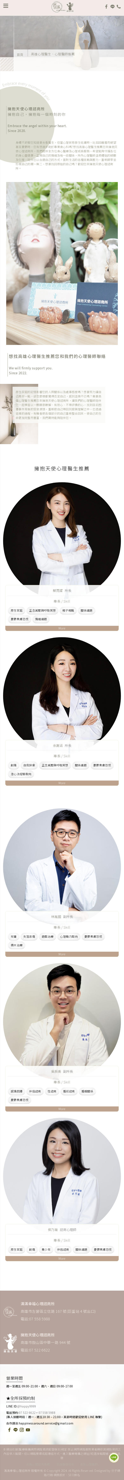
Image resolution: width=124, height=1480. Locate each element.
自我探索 (29, 765)
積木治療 (16, 945)
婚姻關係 (87, 1091)
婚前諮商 (69, 1091)
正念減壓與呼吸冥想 (42, 611)
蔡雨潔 (62, 590)
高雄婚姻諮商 (65, 1464)
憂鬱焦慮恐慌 (19, 619)
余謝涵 (62, 745)
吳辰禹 (62, 1071)
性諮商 (52, 1091)
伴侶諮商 (35, 1091)
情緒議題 (41, 619)
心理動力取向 (69, 936)
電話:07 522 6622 (35, 1350)
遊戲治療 (47, 936)
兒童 (14, 936)
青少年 (46, 1249)
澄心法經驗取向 (21, 774)
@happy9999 (26, 1406)
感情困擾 (16, 1091)
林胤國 (62, 916)
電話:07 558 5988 (35, 1318)
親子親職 (68, 611)
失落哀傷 (29, 936)
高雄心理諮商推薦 (38, 1464)
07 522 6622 (27, 1413)
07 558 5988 (47, 1413)
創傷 (14, 765)
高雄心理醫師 (89, 1464)
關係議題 (86, 611)
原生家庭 (16, 611)
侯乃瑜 (62, 1229)
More (62, 628)
